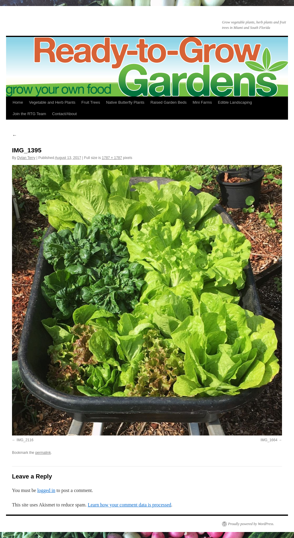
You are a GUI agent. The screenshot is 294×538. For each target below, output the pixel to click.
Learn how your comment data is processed (129, 504)
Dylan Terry (26, 158)
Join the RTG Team (29, 114)
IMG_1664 (269, 440)
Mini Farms (202, 102)
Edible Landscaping (235, 102)
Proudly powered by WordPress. (251, 524)
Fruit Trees (90, 102)
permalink (43, 453)
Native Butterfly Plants (125, 102)
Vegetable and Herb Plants (52, 102)
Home (18, 102)
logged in (46, 490)
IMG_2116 (24, 440)
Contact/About (64, 114)
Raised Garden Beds (168, 102)
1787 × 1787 (112, 158)
